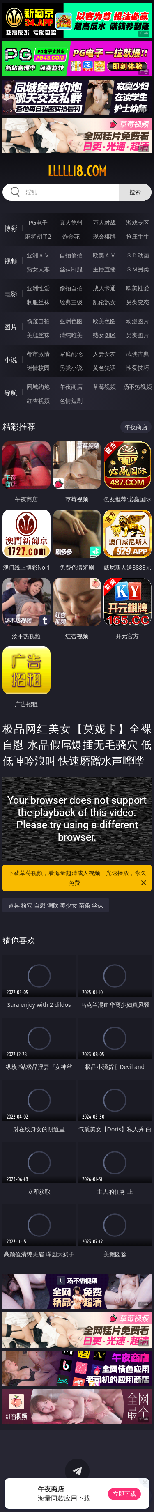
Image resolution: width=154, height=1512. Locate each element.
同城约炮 (38, 387)
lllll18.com (77, 171)
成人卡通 (104, 288)
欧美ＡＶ (104, 255)
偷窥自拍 (38, 321)
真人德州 (71, 222)
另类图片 (137, 335)
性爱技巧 (137, 368)
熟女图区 (104, 335)
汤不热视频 (137, 387)
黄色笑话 (104, 368)
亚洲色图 (71, 321)
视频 (10, 261)
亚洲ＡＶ (38, 255)
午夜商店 (71, 387)
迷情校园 (38, 368)
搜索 (135, 192)
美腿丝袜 (38, 335)
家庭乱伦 (71, 354)
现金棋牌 (104, 236)
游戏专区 (137, 222)
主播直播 (104, 269)
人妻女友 (104, 354)
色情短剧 (71, 400)
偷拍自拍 (71, 288)
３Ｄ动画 (137, 255)
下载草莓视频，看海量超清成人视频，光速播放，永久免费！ (78, 878)
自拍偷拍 (71, 255)
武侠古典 (137, 354)
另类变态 (137, 302)
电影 (10, 294)
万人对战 (104, 222)
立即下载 (124, 1494)
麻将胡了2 (38, 236)
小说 (10, 359)
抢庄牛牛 (137, 236)
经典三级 (71, 302)
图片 (10, 326)
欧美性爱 (137, 288)
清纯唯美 (71, 335)
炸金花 (71, 236)
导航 (10, 392)
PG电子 (38, 222)
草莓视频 (104, 387)
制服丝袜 (38, 302)
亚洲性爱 (38, 288)
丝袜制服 (71, 269)
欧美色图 (104, 321)
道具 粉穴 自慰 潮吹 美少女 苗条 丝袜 (55, 905)
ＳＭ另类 (137, 269)
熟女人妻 (38, 269)
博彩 (10, 228)
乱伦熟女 (104, 302)
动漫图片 (137, 321)
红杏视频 (38, 400)
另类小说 (71, 368)
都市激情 (38, 354)
